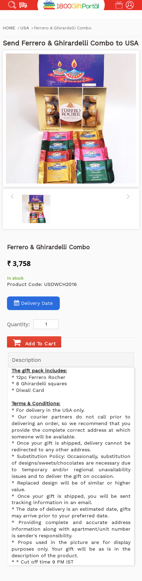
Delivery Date (33, 303)
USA (25, 28)
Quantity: (18, 324)
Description (26, 360)
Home (9, 28)
